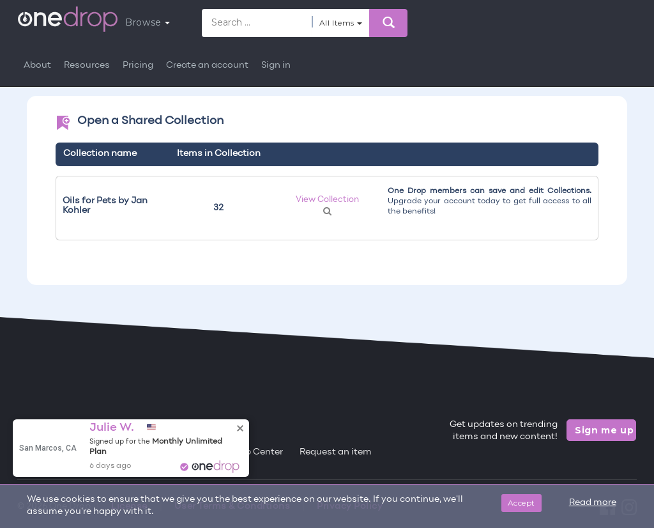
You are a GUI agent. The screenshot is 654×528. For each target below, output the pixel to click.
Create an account (207, 65)
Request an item (336, 452)
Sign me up (604, 430)
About (37, 65)
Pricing (138, 65)
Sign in (276, 65)
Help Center (257, 452)
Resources (87, 65)
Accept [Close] (521, 503)
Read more (592, 503)
